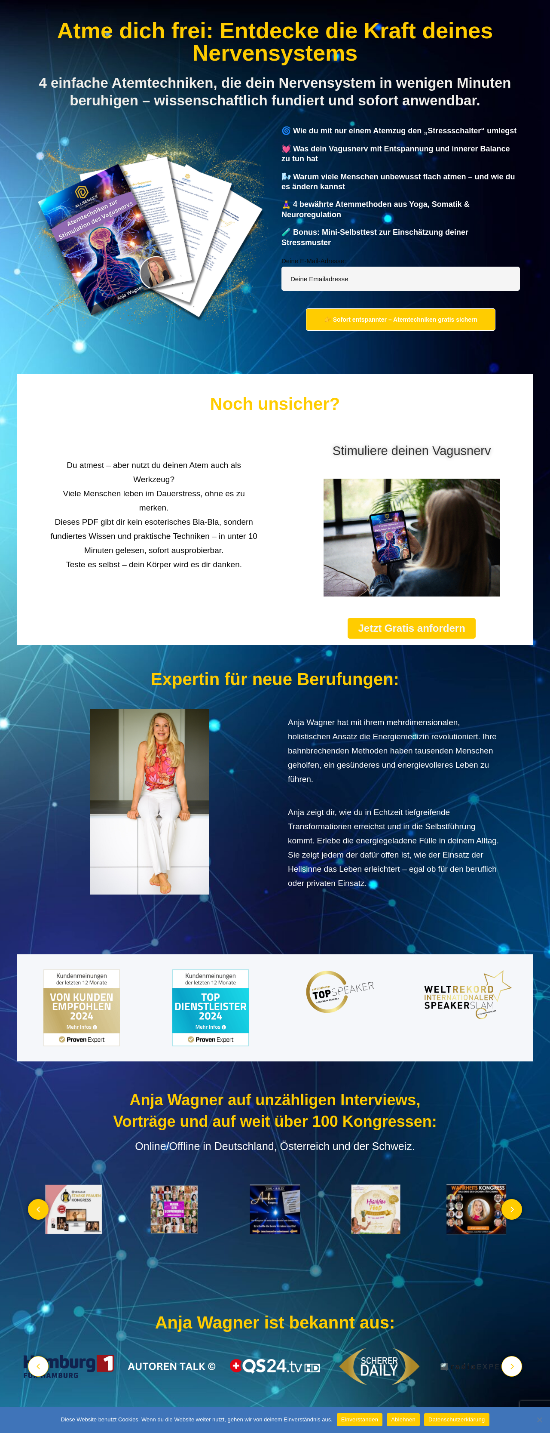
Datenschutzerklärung (456, 1419)
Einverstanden (359, 1419)
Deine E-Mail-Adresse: (313, 260)
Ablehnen (403, 1419)
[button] (38, 1209)
